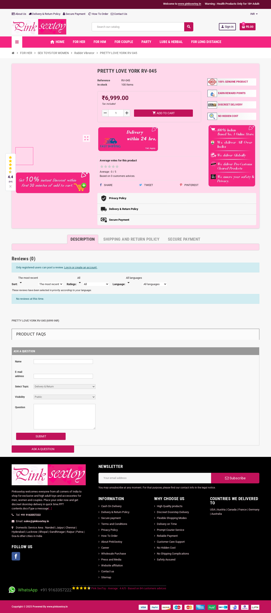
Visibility (20, 396)
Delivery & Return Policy (44, 13)
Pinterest (189, 185)
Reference (103, 80)
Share (106, 185)
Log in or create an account (80, 267)
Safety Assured (166, 559)
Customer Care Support (171, 541)
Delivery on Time (167, 524)
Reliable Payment (167, 535)
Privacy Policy (109, 529)
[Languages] (134, 280)
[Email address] (154, 478)
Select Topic (22, 386)
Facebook (16, 556)
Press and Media (111, 559)
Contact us (107, 571)
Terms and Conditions (114, 524)
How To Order (98, 13)
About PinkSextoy (111, 541)
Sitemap (106, 577)
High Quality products (170, 506)
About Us (19, 13)
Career (105, 547)
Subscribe (235, 478)
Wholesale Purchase (113, 553)
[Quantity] (116, 113)
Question (20, 407)
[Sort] (28, 280)
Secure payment (111, 518)
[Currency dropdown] (254, 14)
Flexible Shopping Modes (172, 518)
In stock (102, 84)
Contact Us (119, 13)
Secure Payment (74, 13)
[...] (50, 508)
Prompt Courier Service (170, 529)
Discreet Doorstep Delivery (173, 512)
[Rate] (79, 280)
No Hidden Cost (166, 547)
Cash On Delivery (111, 506)
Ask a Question (43, 449)
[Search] (142, 26)
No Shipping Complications (173, 553)
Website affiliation (112, 565)
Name (18, 361)
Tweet (146, 185)
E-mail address (19, 374)
